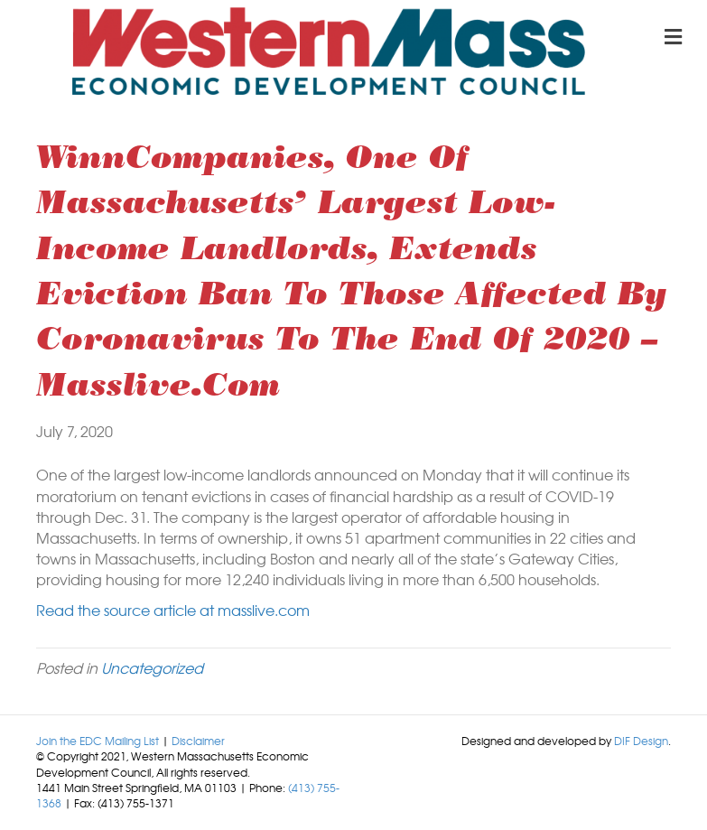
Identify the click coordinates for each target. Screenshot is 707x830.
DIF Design (641, 740)
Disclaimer (198, 740)
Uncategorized (152, 667)
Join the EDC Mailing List (97, 740)
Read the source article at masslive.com (173, 609)
